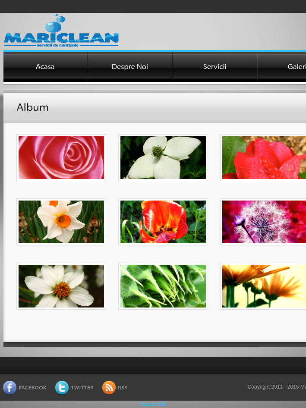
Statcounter (153, 404)
